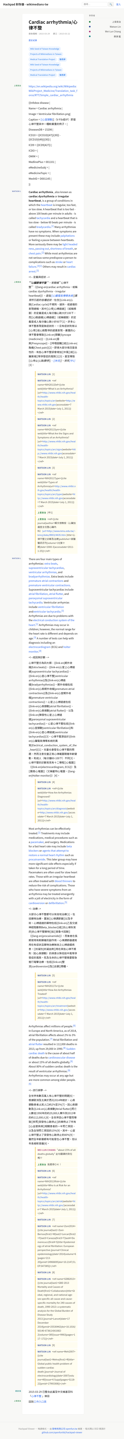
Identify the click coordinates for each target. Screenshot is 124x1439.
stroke (59, 262)
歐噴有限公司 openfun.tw (64, 1428)
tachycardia (43, 218)
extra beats (50, 563)
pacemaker (37, 842)
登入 (118, 4)
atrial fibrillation (38, 594)
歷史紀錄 (33, 40)
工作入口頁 (40, 1401)
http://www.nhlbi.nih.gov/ (54, 812)
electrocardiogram (39, 647)
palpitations (67, 235)
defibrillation (56, 903)
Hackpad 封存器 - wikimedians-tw (25, 4)
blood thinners (63, 881)
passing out (42, 248)
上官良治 (116, 21)
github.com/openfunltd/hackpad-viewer (62, 1432)
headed (72, 244)
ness (31, 248)
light (65, 244)
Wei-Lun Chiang (113, 31)
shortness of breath (61, 248)
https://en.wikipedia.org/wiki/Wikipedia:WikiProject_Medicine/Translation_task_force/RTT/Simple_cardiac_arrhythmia (53, 90)
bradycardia (43, 227)
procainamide (37, 859)
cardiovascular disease (61, 1057)
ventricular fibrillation (51, 607)
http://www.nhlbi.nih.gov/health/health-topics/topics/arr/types (57, 490)
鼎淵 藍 (117, 36)
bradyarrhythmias (39, 576)
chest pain (35, 253)
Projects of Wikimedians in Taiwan (46, 54)
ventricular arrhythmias (43, 572)
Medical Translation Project (42, 59)
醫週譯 (62, 59)
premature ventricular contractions (49, 585)
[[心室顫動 (47, 119)
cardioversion (37, 903)
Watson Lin (115, 26)
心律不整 (36, 1396)
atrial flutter (56, 594)
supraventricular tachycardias (46, 568)
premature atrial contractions (46, 581)
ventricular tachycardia (47, 611)
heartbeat (47, 205)
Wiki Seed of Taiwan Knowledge (44, 48)
